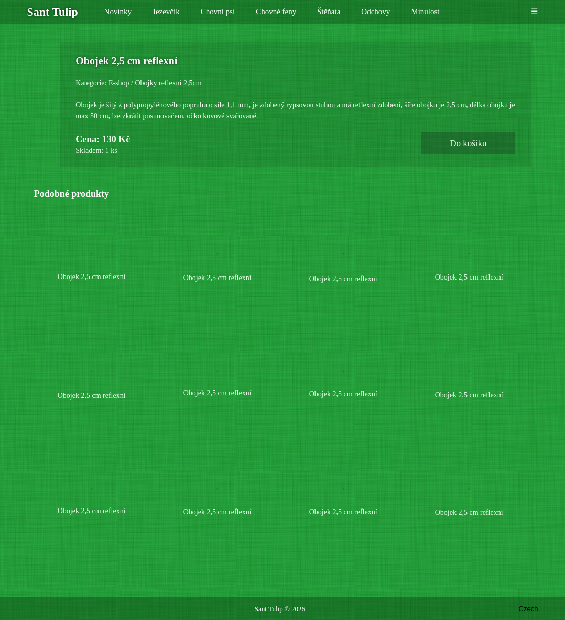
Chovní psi (218, 11)
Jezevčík (166, 11)
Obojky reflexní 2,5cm (416, 83)
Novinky (118, 11)
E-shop (367, 83)
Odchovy (375, 11)
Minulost (425, 11)
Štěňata (328, 11)
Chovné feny (276, 11)
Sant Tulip (269, 609)
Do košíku (482, 165)
